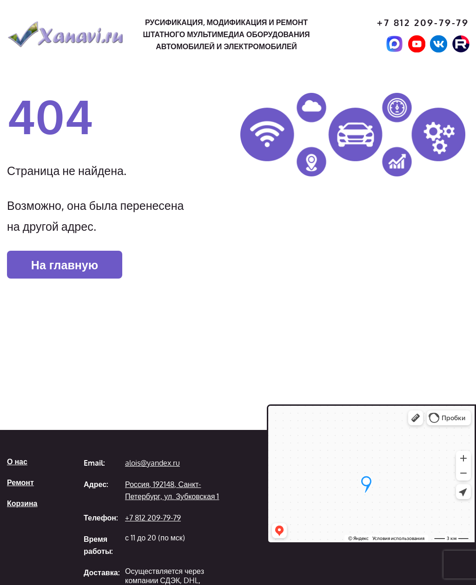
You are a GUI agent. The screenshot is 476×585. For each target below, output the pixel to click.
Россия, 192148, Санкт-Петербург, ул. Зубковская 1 (172, 490)
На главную (64, 264)
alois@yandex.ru (152, 463)
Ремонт (20, 482)
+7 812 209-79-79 (423, 22)
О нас (17, 461)
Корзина (22, 503)
